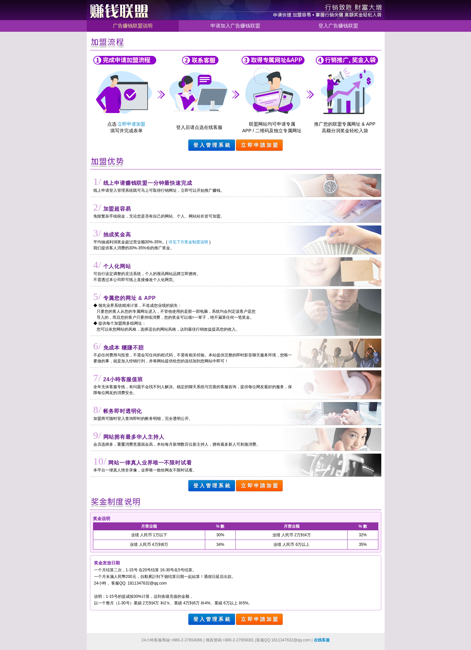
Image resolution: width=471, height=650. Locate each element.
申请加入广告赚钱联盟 (235, 25)
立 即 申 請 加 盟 (259, 145)
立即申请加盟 (131, 124)
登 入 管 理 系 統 (211, 145)
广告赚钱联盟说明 (133, 25)
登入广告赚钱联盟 (338, 25)
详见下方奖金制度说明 (188, 242)
